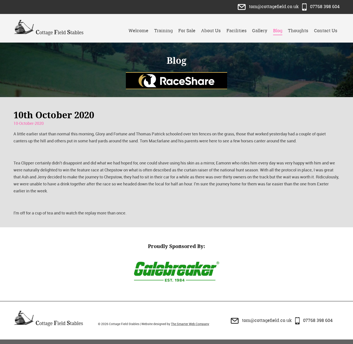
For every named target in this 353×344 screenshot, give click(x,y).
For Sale (186, 30)
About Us (211, 30)
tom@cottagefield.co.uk (269, 6)
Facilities (236, 30)
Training (163, 30)
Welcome (138, 30)
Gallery (259, 30)
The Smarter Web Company (190, 324)
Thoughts (298, 30)
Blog (277, 30)
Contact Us (325, 30)
